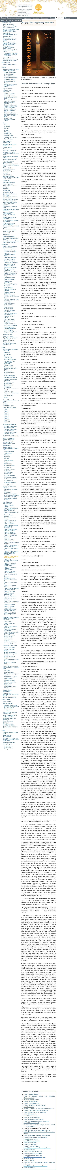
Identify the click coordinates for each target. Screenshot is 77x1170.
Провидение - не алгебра (8, 403)
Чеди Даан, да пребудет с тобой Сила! (10, 338)
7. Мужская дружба (10, 682)
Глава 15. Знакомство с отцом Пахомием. (36, 1121)
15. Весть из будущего (10, 477)
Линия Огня (6, 190)
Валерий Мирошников (9, 64)
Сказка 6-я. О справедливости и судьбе (9, 119)
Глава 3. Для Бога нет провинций (10, 629)
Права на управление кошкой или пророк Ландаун (10, 275)
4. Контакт (7, 457)
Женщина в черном (9, 236)
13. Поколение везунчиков (8, 473)
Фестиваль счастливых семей (11, 389)
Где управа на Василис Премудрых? (9, 194)
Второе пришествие (9, 742)
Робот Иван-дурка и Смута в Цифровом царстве (11, 241)
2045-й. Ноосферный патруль (10, 654)
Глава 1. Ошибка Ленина (31, 1094)
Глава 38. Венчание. (30, 1167)
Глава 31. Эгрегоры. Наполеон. (33, 1153)
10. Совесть (7, 467)
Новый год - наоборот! (9, 150)
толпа (35, 726)
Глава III (6, 413)
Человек (52, 18)
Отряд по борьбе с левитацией (8, 232)
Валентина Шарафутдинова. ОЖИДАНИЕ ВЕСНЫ (9, 724)
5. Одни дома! (8, 678)
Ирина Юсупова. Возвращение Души (9, 443)
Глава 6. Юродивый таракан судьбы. (34, 1105)
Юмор (3, 730)
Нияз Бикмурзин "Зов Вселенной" (9, 718)
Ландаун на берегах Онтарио (10, 290)
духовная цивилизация (34, 266)
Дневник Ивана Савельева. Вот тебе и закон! (10, 368)
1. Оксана (7, 125)
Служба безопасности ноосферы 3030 (9, 218)
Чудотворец (6, 234)
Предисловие (8, 621)
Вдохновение (7, 701)
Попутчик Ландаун (9, 319)
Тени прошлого (8, 395)
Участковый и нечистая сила (10, 207)
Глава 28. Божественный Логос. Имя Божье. (37, 1148)
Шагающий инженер (9, 182)
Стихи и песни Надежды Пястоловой (10, 727)
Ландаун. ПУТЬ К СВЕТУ (9, 317)
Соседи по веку (8, 365)
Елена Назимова (8, 721)
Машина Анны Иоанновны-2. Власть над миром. (10, 694)
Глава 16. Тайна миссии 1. (31, 1123)
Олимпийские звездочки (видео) (10, 157)
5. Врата (6, 458)
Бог (53, 928)
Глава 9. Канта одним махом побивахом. (36, 1110)
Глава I (6, 409)
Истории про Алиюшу (9, 424)
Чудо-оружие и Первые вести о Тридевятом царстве (10, 204)
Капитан (5, 149)
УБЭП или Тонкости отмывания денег (9, 223)
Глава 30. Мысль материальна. (33, 1151)
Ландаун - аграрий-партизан (9, 292)
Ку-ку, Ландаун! (8, 330)
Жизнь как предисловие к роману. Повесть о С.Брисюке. (11, 618)
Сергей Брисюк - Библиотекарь (43, 22)
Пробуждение (8, 358)
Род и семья (44, 18)
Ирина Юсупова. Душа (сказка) (9, 145)
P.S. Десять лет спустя (10, 137)
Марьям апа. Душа (8, 405)
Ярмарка (67, 18)
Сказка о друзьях (8, 184)
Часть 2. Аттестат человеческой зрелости (9, 305)
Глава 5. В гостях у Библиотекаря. (9, 635)
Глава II (6, 411)
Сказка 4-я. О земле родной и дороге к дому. (10, 110)
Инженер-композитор (10, 377)
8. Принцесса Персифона (8, 684)
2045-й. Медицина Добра (9, 657)
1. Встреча (7, 670)
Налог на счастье (8, 336)
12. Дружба (7, 471)
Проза (31, 22)
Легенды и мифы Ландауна (9, 321)
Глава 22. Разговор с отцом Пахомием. (35, 1137)
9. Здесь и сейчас (9, 465)
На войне (7, 352)
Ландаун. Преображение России (11, 297)
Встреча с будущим (10, 359)
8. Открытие (7, 464)
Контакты (18, 20)
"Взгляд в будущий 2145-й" (11, 660)
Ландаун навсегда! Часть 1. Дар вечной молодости (11, 301)
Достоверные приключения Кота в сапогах (9, 172)
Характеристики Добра (10, 26)
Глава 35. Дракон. (29, 1160)
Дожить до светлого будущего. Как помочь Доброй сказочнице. (9, 43)
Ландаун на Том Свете (10, 272)
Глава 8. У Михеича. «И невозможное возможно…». (39, 1108)
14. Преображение (9, 475)
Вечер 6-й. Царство (9, 81)
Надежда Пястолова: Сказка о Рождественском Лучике (11, 153)
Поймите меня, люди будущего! (10, 379)
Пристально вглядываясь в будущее (10, 350)
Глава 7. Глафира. (29, 1107)
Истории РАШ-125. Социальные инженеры (9, 362)
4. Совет (6, 130)
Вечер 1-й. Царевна (10, 72)
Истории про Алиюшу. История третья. (10, 432)
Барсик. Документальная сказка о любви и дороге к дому (11, 667)
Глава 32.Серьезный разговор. (33, 1155)
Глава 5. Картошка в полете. (32, 1103)
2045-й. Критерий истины (9, 649)
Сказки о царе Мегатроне (7, 91)
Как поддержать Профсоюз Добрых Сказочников (8, 47)
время (51, 273)
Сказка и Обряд (7, 36)
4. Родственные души (10, 677)
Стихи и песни (6, 699)
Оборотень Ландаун (10, 257)
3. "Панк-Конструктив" (10, 494)
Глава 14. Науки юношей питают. (33, 1119)
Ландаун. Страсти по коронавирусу (10, 314)
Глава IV (6, 415)
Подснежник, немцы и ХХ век (10, 436)
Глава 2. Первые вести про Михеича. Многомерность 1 (11, 509)
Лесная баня (8, 371)
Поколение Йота (8, 192)
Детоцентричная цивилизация (9, 382)
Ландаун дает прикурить (8, 281)
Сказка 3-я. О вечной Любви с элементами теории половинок (10, 106)
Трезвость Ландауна (10, 267)
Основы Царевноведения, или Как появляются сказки (10, 84)
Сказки (4, 67)
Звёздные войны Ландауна (9, 269)
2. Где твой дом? (9, 672)
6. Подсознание (8, 460)
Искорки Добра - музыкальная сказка (9, 168)
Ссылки (11, 20)
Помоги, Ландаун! (9, 277)
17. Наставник (8, 480)
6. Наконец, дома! (9, 680)
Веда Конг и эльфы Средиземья (8, 341)
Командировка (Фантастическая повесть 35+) (10, 448)
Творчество (59, 18)
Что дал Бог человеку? (9, 159)
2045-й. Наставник (9, 647)
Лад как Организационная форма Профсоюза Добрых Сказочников (11, 30)
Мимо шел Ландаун (10, 250)
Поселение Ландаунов (11, 262)
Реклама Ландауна (9, 259)
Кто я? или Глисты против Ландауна (9, 265)
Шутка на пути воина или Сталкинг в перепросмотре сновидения (11, 739)
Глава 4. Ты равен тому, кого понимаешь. (11, 632)
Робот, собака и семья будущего (9, 186)
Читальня (4, 20)
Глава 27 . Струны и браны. (32, 1146)
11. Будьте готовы (9, 469)
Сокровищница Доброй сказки (10, 50)
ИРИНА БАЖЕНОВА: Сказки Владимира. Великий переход (9, 440)
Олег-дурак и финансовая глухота (10, 238)
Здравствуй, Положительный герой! (10, 34)
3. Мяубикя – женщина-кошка (11, 674)
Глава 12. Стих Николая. (31, 1116)
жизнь (38, 114)
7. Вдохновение (8, 135)
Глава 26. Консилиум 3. (31, 1144)
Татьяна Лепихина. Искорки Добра (8, 161)
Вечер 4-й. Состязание (10, 77)
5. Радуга (7, 132)
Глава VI (6, 418)
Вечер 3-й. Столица (9, 76)
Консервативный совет (9, 373)
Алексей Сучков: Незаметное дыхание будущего (9, 486)
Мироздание (27, 18)
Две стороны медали (9, 697)
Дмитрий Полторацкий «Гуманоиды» (10, 713)
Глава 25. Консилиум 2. (31, 1142)
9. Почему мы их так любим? (10, 687)
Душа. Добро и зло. (8, 24)
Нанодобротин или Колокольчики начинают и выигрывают (11, 178)
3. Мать (6, 128)
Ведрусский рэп (7, 703)
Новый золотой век (9, 27)
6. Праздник (7, 133)
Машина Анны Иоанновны (7, 690)
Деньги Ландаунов (9, 261)
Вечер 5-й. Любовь (9, 79)
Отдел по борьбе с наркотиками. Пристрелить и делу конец (9, 214)
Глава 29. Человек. (29, 1150)
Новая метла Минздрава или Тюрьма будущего (10, 200)
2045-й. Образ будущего (10, 645)
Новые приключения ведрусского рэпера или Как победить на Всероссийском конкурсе (11, 708)
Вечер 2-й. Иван (8, 74)
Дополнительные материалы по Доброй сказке (9, 39)
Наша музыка (6, 62)
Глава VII (6, 420)
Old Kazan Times (7, 334)
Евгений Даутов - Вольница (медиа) (11, 400)
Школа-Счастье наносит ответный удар (10, 197)
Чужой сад (6, 188)
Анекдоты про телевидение (7, 736)
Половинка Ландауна (10, 284)
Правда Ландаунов (9, 279)
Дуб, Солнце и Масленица (7, 142)
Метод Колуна (8, 287)
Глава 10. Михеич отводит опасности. (35, 1112)
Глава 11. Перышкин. (30, 1114)
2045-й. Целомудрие (10, 652)
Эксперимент (8, 356)
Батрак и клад (7, 175)
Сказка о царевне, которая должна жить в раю (11, 69)
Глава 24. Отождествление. (32, 1141)
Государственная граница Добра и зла (10, 221)
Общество (36, 18)
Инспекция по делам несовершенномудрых (9, 229)
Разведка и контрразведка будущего (11, 210)
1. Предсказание (9, 451)
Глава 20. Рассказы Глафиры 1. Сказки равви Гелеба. (10, 564)
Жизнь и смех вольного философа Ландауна (10, 247)
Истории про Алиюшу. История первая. (10, 427)
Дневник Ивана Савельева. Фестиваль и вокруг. (11, 393)
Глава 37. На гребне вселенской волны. (35, 1166)
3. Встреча (7, 455)
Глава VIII (7, 422)
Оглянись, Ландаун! (10, 251)
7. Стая (6, 462)
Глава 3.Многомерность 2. (31, 1100)
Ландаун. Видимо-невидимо (9, 311)
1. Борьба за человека (10, 489)
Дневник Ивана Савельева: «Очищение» (8, 386)
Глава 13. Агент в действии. (32, 1117)
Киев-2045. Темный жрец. (10, 663)
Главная (3, 18)
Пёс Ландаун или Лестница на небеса (10, 328)
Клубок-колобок (8, 89)
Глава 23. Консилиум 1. (31, 1139)
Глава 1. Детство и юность (9, 624)
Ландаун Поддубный (10, 332)
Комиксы (7, 286)
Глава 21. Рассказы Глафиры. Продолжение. (37, 1135)
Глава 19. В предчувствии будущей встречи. (37, 1130)
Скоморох (5, 244)
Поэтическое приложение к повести (8, 639)
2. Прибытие (8, 453)
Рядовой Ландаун (9, 295)
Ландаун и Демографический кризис (9, 254)
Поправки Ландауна (10, 324)
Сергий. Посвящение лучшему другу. (10, 642)
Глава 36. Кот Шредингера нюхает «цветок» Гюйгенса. (10, 609)
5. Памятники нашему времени (10, 499)
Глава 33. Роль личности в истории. (34, 1157)
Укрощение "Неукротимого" (8, 748)
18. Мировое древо (10, 482)
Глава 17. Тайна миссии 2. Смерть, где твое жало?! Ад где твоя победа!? (11, 552)
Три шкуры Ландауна (10, 325)
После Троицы (8, 139)
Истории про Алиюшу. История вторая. (10, 429)
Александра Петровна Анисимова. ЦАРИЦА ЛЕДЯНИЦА (10, 54)
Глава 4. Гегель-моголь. (31, 1101)
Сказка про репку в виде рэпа (10, 733)
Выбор (6, 397)
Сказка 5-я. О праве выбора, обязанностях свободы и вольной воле (10, 114)
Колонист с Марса (9, 375)
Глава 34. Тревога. (29, 1158)
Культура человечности (14, 18)
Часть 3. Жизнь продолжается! (8, 308)
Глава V (6, 416)
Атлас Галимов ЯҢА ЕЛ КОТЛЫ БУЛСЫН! (10, 716)
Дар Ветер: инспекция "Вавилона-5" (9, 344)
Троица (5, 123)
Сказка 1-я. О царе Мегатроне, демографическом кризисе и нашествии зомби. (10, 96)
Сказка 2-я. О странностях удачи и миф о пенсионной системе (10, 101)
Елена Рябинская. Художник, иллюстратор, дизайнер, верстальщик (10, 59)
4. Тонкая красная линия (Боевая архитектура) (11, 496)
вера (29, 374)
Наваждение (6, 445)
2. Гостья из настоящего (7, 491)
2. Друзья (7, 126)
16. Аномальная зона (10, 479)
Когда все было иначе (9, 407)
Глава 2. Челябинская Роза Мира (10, 627)
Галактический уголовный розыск (11, 226)
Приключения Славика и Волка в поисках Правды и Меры (11, 165)
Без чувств (7, 354)
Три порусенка (7, 147)
